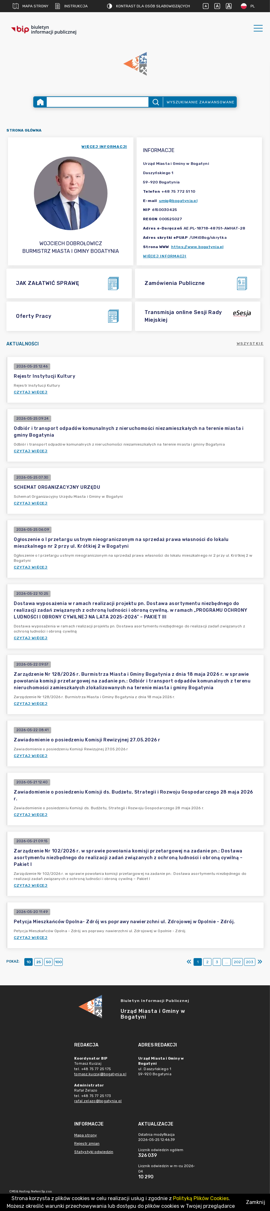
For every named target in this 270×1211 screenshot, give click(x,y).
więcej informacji (104, 146)
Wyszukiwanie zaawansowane (200, 102)
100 (58, 962)
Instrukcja (71, 6)
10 (29, 962)
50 (48, 962)
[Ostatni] (259, 962)
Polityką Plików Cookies (201, 1198)
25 (38, 962)
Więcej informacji (165, 256)
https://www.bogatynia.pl (197, 247)
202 (237, 962)
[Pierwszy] (189, 962)
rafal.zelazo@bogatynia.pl (98, 1101)
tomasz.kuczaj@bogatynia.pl (100, 1074)
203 (249, 962)
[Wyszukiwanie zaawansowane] (97, 102)
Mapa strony (30, 6)
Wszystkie (250, 343)
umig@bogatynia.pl (178, 200)
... (226, 962)
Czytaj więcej (31, 392)
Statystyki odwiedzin (93, 1152)
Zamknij (255, 1202)
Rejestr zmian (86, 1143)
